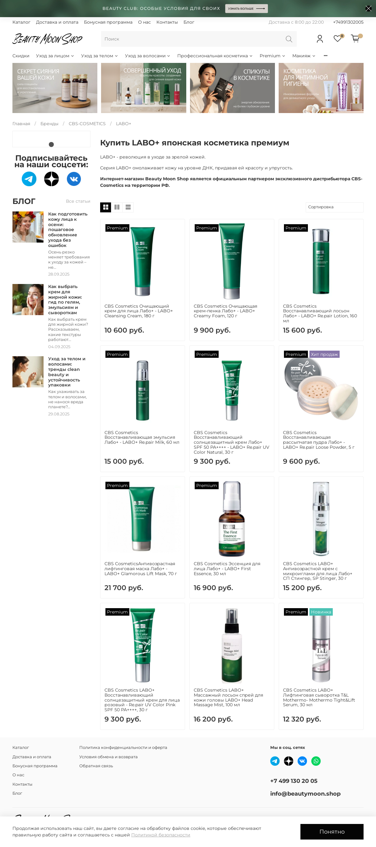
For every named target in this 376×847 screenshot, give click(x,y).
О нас (144, 22)
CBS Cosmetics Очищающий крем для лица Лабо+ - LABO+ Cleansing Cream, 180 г (138, 311)
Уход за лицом (55, 56)
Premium (273, 56)
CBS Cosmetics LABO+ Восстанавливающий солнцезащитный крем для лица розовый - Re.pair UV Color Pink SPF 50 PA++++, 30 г (142, 699)
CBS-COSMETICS (87, 123)
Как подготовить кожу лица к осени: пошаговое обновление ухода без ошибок (67, 229)
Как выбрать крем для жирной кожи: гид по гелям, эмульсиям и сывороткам (65, 299)
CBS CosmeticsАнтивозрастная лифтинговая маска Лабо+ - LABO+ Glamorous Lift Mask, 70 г (140, 568)
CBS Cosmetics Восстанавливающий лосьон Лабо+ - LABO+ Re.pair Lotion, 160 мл (320, 313)
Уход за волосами (148, 56)
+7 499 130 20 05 (294, 780)
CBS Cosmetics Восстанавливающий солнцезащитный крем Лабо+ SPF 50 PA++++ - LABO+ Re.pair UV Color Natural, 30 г (231, 442)
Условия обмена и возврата (108, 757)
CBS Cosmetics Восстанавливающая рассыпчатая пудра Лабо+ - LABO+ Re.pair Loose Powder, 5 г (319, 440)
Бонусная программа (108, 22)
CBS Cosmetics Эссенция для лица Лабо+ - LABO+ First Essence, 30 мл (227, 568)
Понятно (332, 831)
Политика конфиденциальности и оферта (123, 747)
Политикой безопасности (160, 835)
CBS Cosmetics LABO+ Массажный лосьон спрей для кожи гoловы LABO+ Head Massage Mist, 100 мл (228, 697)
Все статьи (78, 201)
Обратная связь (96, 766)
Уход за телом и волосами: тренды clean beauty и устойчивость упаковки (67, 372)
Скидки (21, 56)
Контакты (167, 22)
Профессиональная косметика (215, 56)
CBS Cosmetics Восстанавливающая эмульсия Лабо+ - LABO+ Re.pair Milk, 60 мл (141, 437)
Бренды (49, 123)
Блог (188, 22)
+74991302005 (348, 22)
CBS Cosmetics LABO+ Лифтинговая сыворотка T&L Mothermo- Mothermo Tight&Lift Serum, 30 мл (319, 697)
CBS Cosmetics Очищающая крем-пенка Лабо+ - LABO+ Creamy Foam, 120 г (225, 311)
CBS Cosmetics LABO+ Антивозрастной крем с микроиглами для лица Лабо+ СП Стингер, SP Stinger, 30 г (317, 571)
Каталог (21, 22)
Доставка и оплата (57, 22)
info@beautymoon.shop (305, 793)
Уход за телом (99, 56)
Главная (21, 123)
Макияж (304, 56)
